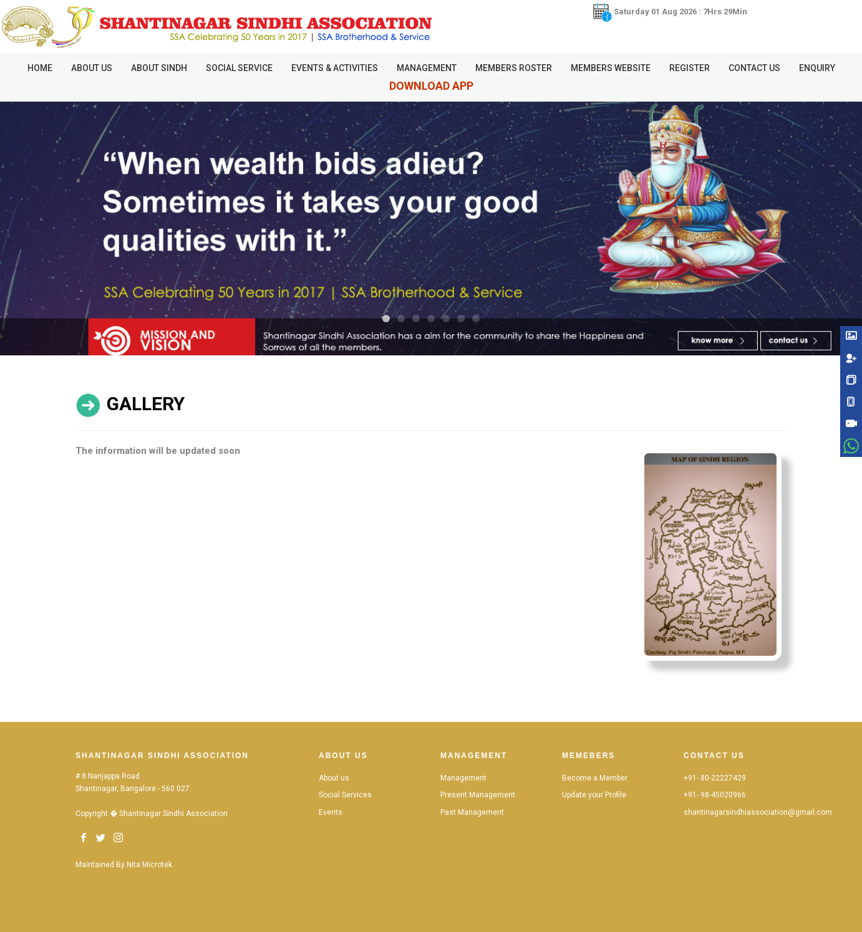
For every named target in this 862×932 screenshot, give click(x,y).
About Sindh (159, 68)
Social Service (239, 68)
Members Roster (513, 68)
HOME (39, 68)
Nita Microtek (149, 864)
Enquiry (817, 68)
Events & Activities (334, 68)
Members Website (611, 68)
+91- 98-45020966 (715, 794)
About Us (91, 68)
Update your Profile (594, 794)
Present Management (477, 794)
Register (689, 68)
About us (334, 778)
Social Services (345, 794)
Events (330, 812)
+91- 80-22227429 (715, 778)
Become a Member (594, 778)
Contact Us (754, 68)
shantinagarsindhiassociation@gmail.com (758, 812)
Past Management (472, 812)
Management (427, 68)
